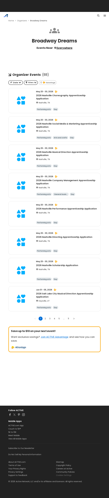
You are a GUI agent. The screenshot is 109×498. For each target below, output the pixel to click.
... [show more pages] (63, 318)
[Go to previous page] (35, 319)
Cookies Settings (63, 475)
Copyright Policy (63, 465)
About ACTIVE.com (17, 462)
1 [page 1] (40, 318)
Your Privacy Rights (17, 468)
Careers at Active (64, 468)
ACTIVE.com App (16, 425)
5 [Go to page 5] (59, 318)
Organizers (22, 20)
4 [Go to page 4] (54, 318)
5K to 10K (12, 432)
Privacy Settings (15, 472)
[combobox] (15, 82)
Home (11, 20)
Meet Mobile (14, 435)
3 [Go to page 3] (49, 318)
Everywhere (64, 48)
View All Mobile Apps (17, 438)
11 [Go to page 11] (68, 318)
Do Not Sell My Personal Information (24, 454)
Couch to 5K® (14, 428)
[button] (31, 82)
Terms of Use (14, 465)
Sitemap (60, 462)
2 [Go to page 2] (45, 318)
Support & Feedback (17, 475)
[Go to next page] (74, 319)
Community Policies (65, 472)
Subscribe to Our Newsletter (21, 448)
